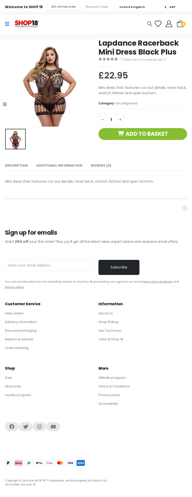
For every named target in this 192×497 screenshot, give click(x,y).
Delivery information (21, 321)
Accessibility (108, 403)
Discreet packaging (21, 329)
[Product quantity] (111, 120)
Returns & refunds (19, 338)
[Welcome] (169, 23)
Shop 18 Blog (108, 321)
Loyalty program (18, 394)
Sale (8, 377)
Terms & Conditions (114, 385)
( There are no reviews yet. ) (143, 59)
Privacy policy (109, 394)
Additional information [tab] (59, 165)
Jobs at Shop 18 (110, 338)
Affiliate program (112, 377)
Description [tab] (16, 165)
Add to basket (147, 134)
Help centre (14, 312)
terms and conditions (157, 281)
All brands (13, 385)
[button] (150, 24)
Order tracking (16, 347)
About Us (105, 312)
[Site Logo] (27, 23)
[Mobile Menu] (9, 24)
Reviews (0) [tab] (101, 165)
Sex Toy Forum (109, 329)
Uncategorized (126, 103)
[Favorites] (159, 23)
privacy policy (14, 286)
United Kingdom (129, 7)
